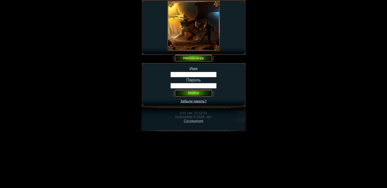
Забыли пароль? (193, 101)
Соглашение (193, 121)
